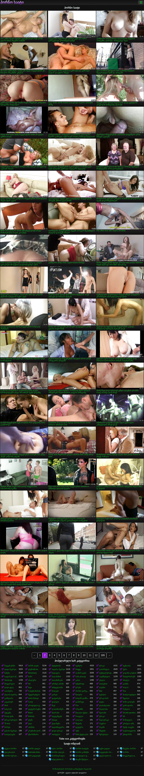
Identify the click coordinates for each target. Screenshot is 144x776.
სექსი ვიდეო (104, 749)
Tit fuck (7, 724)
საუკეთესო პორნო (106, 752)
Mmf (6, 705)
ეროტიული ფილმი (35, 705)
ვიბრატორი (128, 705)
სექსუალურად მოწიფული (106, 673)
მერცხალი (103, 734)
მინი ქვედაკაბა (81, 734)
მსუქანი (102, 731)
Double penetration (130, 713)
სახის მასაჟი (33, 698)
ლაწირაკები (80, 673)
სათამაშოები (57, 680)
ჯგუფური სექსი (34, 709)
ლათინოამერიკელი (59, 709)
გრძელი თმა (128, 724)
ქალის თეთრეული (11, 695)
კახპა (77, 680)
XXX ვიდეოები (34, 756)
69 (124, 716)
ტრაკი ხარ (103, 698)
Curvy (30, 702)
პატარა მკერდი (58, 669)
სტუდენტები (57, 716)
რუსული (126, 709)
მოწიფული (127, 720)
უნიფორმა (127, 734)
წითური (78, 695)
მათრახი (55, 713)
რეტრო (102, 724)
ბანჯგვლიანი (57, 687)
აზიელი (126, 680)
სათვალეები (9, 734)
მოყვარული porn (130, 756)
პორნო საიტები (82, 749)
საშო (30, 677)
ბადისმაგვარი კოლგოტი (59, 727)
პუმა (77, 731)
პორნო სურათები (11, 756)
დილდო (55, 702)
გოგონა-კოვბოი (129, 673)
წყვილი (126, 698)
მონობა (31, 716)
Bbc (100, 691)
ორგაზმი (79, 709)
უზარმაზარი (33, 734)
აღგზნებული (104, 677)
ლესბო (102, 687)
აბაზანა (31, 727)
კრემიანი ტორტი (35, 731)
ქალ (30, 724)
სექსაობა (127, 666)
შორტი (7, 727)
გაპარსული (104, 669)
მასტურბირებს (129, 677)
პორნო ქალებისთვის (59, 752)
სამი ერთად (80, 677)
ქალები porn (9, 752)
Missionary (32, 673)
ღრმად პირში (58, 684)
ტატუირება (56, 698)
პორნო (126, 752)
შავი (30, 687)
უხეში (30, 720)
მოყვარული (9, 684)
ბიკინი (102, 727)
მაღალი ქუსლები (82, 713)
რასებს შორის (34, 691)
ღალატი (79, 720)
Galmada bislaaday (35, 752)
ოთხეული (56, 734)
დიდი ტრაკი (57, 731)
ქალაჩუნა (56, 724)
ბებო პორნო (57, 749)
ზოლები (55, 691)
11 (90, 655)
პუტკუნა (7, 713)
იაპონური (8, 691)
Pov (124, 691)
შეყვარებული (34, 695)
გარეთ (55, 695)
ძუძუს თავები (128, 727)
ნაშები (7, 673)
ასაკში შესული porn (82, 759)
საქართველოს (129, 731)
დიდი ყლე (8, 687)
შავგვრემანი (9, 666)
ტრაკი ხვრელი (10, 720)
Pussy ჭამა (8, 716)
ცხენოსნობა (33, 669)
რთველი (79, 716)
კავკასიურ (8, 702)
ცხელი (102, 680)
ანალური (32, 680)
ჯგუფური (79, 727)
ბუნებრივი (79, 684)
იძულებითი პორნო (59, 759)
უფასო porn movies (106, 756)
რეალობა (103, 709)
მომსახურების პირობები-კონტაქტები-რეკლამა (72, 769)
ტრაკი (102, 666)
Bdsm (30, 713)
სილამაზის (56, 677)
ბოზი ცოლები (128, 702)
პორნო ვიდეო (34, 749)
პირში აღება (33, 666)
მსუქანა (78, 724)
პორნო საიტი (12, 2)
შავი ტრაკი (104, 720)
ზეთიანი (102, 713)
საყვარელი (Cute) (11, 677)
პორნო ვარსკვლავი (82, 691)
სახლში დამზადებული (82, 698)
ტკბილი (102, 695)
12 (96, 655)
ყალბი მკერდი (10, 731)
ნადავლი (56, 673)
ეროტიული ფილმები (82, 756)
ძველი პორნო (10, 749)
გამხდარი (8, 698)
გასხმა (125, 684)
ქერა (125, 669)
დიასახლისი (104, 705)
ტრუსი (78, 687)
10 (84, 655)
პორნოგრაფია (58, 756)
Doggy (78, 669)
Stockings (8, 680)
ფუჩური (78, 666)
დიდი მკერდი (10, 669)
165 (103, 655)
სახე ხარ (8, 709)
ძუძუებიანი (56, 666)
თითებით (103, 684)
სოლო (125, 687)
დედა (101, 702)
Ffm (77, 705)
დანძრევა (79, 702)
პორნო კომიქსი (82, 752)
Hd (29, 684)
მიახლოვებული (129, 695)
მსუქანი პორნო (129, 749)
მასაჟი (54, 720)
